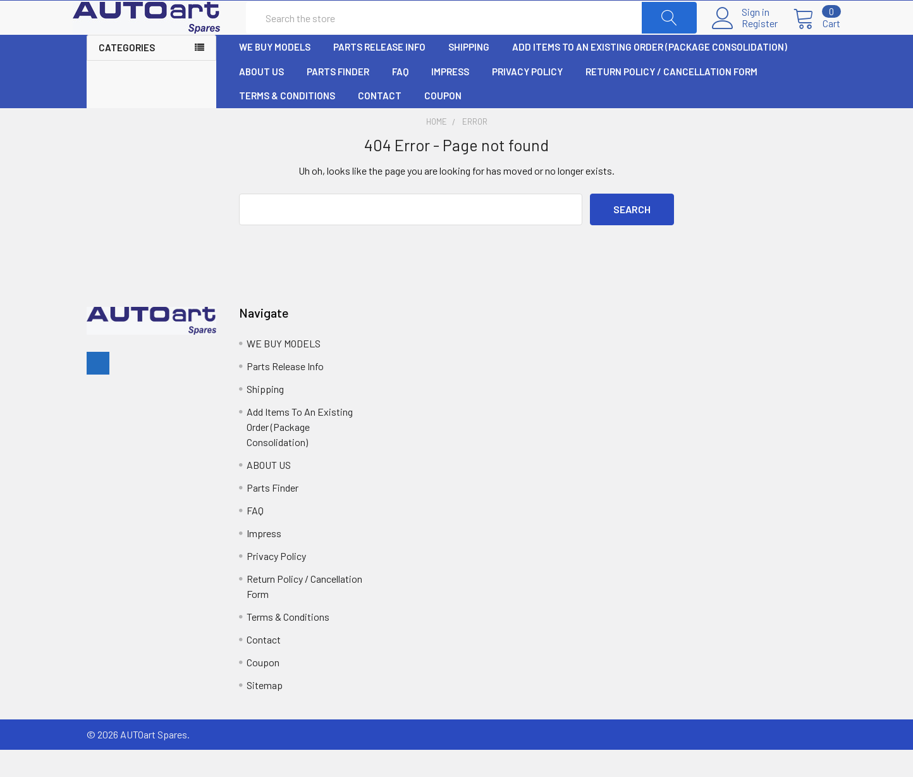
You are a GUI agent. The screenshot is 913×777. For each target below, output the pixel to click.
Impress (450, 99)
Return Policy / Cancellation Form (671, 99)
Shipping (468, 74)
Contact (379, 123)
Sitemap (265, 712)
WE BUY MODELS (274, 74)
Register (746, 37)
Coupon (443, 123)
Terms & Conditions (287, 123)
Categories (127, 75)
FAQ (400, 99)
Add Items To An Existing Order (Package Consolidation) (649, 74)
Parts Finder (338, 99)
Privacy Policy (527, 99)
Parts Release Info (379, 74)
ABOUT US (261, 99)
